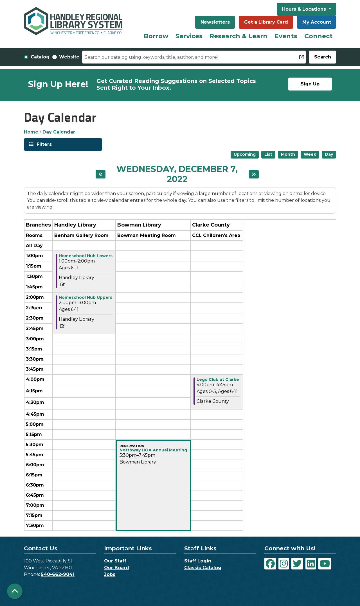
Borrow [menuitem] (156, 36)
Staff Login (197, 561)
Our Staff (115, 561)
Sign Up (310, 84)
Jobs (109, 574)
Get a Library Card (266, 22)
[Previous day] (100, 174)
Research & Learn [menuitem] (238, 36)
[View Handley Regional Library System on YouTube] (324, 563)
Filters (43, 144)
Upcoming (245, 154)
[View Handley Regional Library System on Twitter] (297, 563)
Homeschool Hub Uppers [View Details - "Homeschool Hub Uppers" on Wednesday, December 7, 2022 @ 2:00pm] (85, 297)
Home (31, 132)
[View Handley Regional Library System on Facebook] (270, 563)
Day (329, 154)
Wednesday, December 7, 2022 (177, 174)
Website (69, 57)
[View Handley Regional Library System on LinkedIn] (310, 563)
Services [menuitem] (189, 36)
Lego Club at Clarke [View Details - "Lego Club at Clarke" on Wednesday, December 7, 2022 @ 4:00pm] (218, 379)
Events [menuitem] (285, 36)
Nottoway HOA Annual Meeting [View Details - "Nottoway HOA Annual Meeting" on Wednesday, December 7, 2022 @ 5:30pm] (153, 450)
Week (310, 154)
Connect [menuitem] (318, 36)
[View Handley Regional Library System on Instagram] (283, 563)
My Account (316, 22)
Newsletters (215, 22)
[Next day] (254, 174)
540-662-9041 (58, 574)
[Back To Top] (14, 591)
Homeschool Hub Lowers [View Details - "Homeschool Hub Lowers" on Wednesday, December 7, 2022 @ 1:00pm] (85, 256)
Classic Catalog (202, 567)
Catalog (40, 57)
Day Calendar (58, 132)
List (268, 154)
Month (288, 154)
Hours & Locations (304, 9)
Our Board (116, 567)
